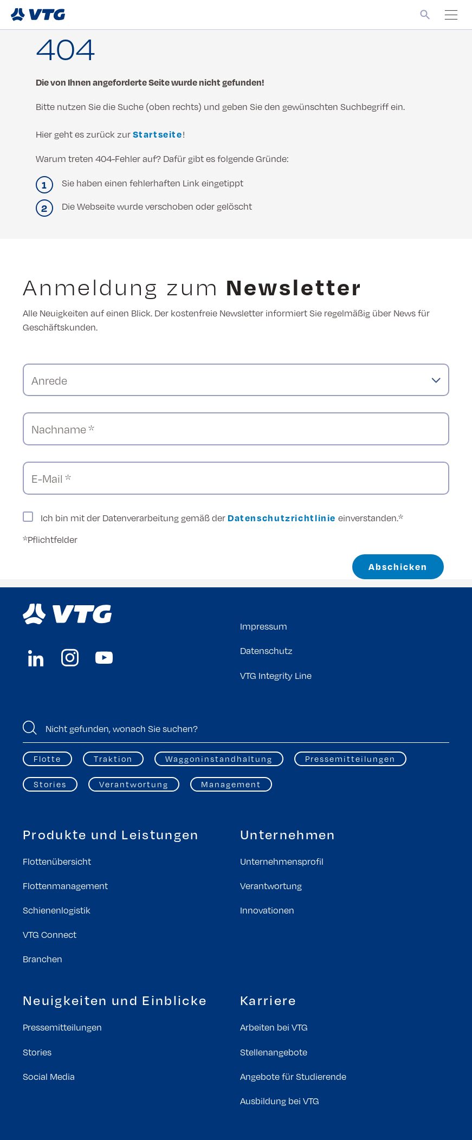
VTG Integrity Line (276, 675)
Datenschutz (266, 650)
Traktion (113, 758)
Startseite (158, 134)
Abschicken (398, 566)
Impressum (263, 626)
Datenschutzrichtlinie (282, 517)
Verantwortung (134, 784)
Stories (50, 784)
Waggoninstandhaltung (219, 758)
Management (231, 784)
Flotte (47, 758)
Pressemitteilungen (350, 758)
